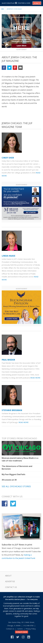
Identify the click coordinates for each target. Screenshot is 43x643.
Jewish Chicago (14, 9)
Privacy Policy (31, 629)
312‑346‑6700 (28, 625)
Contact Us (11, 587)
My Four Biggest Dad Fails (13, 474)
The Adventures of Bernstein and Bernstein (17, 467)
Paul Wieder (8, 359)
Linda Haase (8, 255)
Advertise (10, 581)
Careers (20, 629)
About (8, 575)
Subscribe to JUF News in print (17, 544)
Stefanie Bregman (12, 410)
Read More (35, 378)
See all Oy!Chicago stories (16, 486)
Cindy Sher (8, 157)
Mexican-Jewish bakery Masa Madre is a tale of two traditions (20, 459)
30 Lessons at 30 (9, 480)
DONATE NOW (21, 632)
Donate (37, 3)
